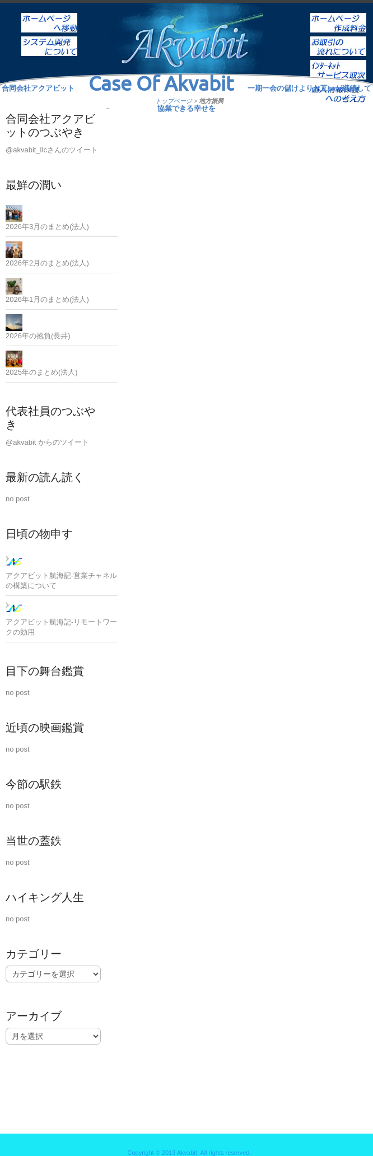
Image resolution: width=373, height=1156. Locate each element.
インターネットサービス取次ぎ (338, 62)
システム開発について (49, 38)
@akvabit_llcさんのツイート (52, 150)
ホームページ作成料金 (338, 15)
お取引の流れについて (338, 38)
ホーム (49, 15)
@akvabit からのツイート (47, 442)
